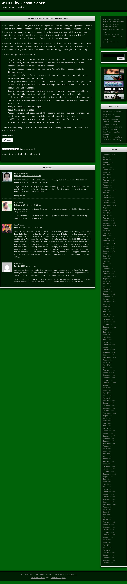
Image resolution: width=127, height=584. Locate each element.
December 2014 (109, 243)
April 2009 (107, 396)
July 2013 (107, 281)
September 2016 (109, 205)
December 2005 (109, 497)
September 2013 (109, 276)
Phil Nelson (19, 173)
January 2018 (108, 188)
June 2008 (107, 421)
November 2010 (109, 352)
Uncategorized (27, 149)
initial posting (24, 29)
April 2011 (107, 340)
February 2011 (109, 345)
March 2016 (107, 216)
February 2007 (109, 461)
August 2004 (108, 537)
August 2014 (108, 254)
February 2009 (109, 401)
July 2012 (107, 304)
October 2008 (108, 411)
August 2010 (108, 360)
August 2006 (108, 477)
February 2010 (109, 370)
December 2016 (109, 200)
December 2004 (109, 527)
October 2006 (108, 472)
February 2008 (109, 431)
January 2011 (108, 347)
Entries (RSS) (38, 578)
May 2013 (107, 284)
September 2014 (109, 251)
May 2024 (107, 165)
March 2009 (107, 398)
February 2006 (109, 492)
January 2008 (108, 434)
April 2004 (107, 548)
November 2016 (109, 203)
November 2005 (109, 499)
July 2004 (107, 540)
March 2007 (107, 459)
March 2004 (107, 550)
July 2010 (107, 363)
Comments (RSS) (58, 578)
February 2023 (109, 180)
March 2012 (107, 314)
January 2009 (108, 403)
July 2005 (107, 510)
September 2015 (109, 226)
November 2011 (109, 322)
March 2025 (107, 160)
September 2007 (109, 444)
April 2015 (107, 236)
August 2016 (108, 208)
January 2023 (108, 183)
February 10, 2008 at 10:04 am (28, 228)
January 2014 (108, 266)
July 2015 (107, 231)
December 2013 (109, 269)
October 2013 (108, 274)
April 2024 (107, 167)
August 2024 (108, 162)
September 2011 (109, 327)
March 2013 (107, 289)
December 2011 (109, 319)
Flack (16, 225)
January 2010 (108, 373)
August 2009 (108, 385)
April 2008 (107, 426)
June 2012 (107, 307)
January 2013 (108, 292)
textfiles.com (108, 34)
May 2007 (107, 454)
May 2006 (107, 484)
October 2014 (108, 249)
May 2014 (107, 261)
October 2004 (108, 532)
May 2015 (107, 233)
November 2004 (109, 530)
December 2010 (109, 350)
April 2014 (107, 264)
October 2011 (108, 324)
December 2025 (109, 155)
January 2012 (108, 317)
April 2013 (107, 287)
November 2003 (109, 560)
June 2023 (107, 172)
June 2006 (107, 482)
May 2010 (107, 365)
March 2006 (107, 489)
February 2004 (109, 553)
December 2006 (109, 466)
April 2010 (107, 368)
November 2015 (109, 223)
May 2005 (107, 515)
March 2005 (107, 520)
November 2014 (109, 246)
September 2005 (109, 505)
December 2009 (109, 375)
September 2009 (109, 383)
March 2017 (107, 195)
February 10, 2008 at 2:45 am (27, 176)
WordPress (72, 575)
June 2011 (107, 335)
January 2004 (108, 555)
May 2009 (107, 393)
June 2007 (107, 451)
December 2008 (109, 406)
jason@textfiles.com (110, 42)
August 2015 (108, 228)
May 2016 (107, 213)
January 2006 (108, 494)
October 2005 (108, 502)
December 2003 (109, 558)
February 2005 (109, 522)
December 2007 (109, 436)
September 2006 (109, 474)
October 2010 (108, 355)
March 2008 (107, 428)
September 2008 (109, 413)
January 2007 (108, 464)
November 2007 (109, 439)
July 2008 (107, 418)
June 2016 (107, 210)
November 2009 (109, 378)
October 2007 (108, 441)
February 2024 (109, 170)
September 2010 (109, 358)
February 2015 (109, 238)
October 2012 (108, 299)
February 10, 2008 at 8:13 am (27, 205)
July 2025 (107, 157)
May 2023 (107, 175)
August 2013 (108, 279)
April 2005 (107, 517)
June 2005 (107, 512)
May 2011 (107, 337)
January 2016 (108, 221)
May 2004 (107, 545)
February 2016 (109, 218)
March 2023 (107, 178)
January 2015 (108, 241)
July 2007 (107, 449)
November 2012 (109, 297)
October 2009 (108, 380)
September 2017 (109, 190)
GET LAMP (116, 29)
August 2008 (108, 416)
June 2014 (107, 259)
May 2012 (107, 309)
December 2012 (109, 294)
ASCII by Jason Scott (23, 3)
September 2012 (109, 302)
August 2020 (108, 185)
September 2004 (109, 535)
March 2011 (107, 342)
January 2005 (108, 525)
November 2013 (109, 271)
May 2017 (107, 193)
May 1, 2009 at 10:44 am (25, 266)
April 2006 (107, 487)
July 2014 (107, 256)
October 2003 (108, 563)
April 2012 (107, 312)
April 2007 (107, 456)
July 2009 (107, 388)
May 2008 (107, 423)
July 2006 (107, 479)
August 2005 (108, 507)
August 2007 (108, 446)
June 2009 (107, 390)
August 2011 (108, 330)
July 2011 (107, 332)
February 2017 (109, 198)
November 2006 (109, 469)
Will (16, 202)
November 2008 (109, 408)
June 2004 (107, 543)
